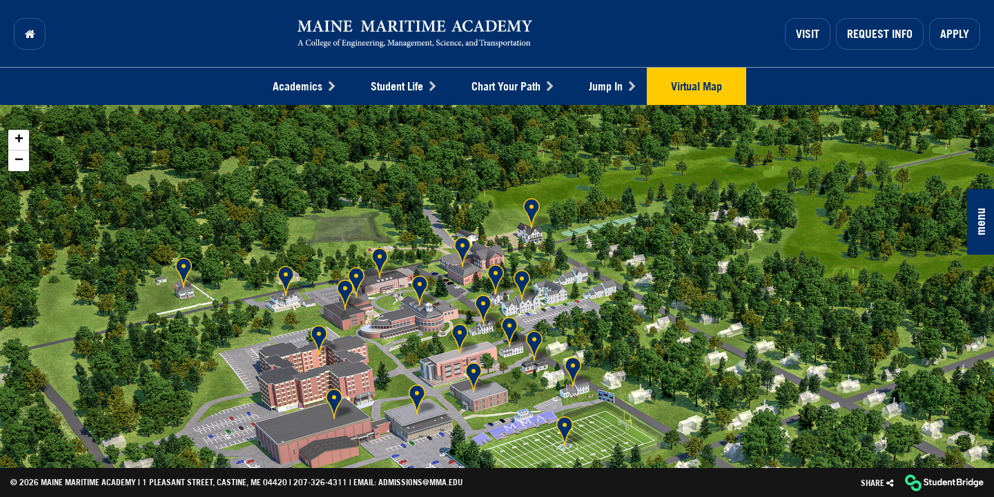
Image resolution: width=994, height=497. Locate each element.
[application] (497, 286)
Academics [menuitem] (304, 86)
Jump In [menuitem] (612, 86)
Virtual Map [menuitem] (696, 86)
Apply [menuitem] (954, 34)
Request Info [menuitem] (880, 34)
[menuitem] (29, 34)
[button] (980, 222)
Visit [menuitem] (807, 34)
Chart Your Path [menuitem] (512, 86)
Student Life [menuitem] (403, 86)
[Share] (877, 483)
